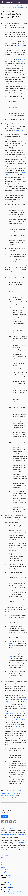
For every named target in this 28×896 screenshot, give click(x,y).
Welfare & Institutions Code (15, 6)
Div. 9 (25, 6)
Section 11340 (16, 770)
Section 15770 (20, 46)
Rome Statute (12, 892)
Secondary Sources (6, 869)
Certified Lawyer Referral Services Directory (13, 834)
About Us (3, 860)
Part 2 (4, 7)
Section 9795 (8, 272)
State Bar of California (9, 829)
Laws (9, 885)
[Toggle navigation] (25, 2)
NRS (9, 882)
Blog (2, 857)
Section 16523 (9, 52)
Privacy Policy (4, 872)
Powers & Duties (17, 7)
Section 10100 (13, 643)
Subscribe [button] (4, 816)
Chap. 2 (9, 7)
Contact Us (4, 865)
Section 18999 (22, 59)
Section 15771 (19, 130)
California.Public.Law (13, 2)
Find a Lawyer (5, 855)
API (2, 862)
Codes (5, 6)
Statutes (10, 880)
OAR (9, 887)
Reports (3, 867)
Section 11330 (20, 161)
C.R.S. (9, 877)
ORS (12, 887)
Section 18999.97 (18, 370)
